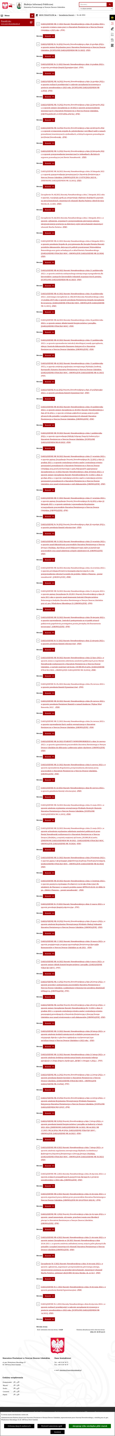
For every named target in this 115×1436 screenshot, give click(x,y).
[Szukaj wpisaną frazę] (110, 4)
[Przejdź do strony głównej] (33, 5)
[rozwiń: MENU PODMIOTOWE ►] (32, 20)
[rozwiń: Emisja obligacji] (32, 44)
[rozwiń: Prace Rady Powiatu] (32, 49)
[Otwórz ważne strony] (112, 34)
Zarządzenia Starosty (67, 15)
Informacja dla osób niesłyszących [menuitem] (15, 476)
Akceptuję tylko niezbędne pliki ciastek (89, 1426)
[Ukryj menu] (32, 15)
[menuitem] (17, 20)
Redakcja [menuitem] (4, 446)
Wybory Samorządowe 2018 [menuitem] (12, 463)
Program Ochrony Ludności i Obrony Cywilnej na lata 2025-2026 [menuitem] (15, 491)
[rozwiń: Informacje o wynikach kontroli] (32, 323)
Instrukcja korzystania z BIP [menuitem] (12, 441)
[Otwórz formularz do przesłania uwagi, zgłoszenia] (112, 39)
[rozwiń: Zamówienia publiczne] (32, 437)
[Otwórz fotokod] (112, 45)
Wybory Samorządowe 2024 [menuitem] (12, 458)
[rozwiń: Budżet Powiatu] (32, 37)
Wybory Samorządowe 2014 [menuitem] (12, 467)
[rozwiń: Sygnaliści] (32, 485)
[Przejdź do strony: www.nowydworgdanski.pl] (112, 28)
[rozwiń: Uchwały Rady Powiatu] (32, 56)
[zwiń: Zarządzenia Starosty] (32, 68)
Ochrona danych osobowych (19, 1426)
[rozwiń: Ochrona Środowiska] (32, 305)
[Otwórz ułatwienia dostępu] (112, 17)
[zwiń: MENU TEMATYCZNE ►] (32, 25)
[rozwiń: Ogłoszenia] (32, 263)
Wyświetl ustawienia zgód (51, 1426)
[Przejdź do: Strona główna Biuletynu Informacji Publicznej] (37, 15)
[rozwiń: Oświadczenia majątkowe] (32, 248)
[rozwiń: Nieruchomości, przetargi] (32, 275)
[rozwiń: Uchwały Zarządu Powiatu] (32, 62)
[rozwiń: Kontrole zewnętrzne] (32, 317)
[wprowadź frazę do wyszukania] (93, 4)
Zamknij (57, 1432)
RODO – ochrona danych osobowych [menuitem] (11, 452)
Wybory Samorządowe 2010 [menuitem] (12, 472)
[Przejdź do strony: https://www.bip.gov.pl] (112, 23)
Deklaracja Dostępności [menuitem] (10, 481)
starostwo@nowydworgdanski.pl (70, 1370)
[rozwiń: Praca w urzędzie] (32, 281)
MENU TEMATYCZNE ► (48, 15)
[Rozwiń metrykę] (49, 36)
